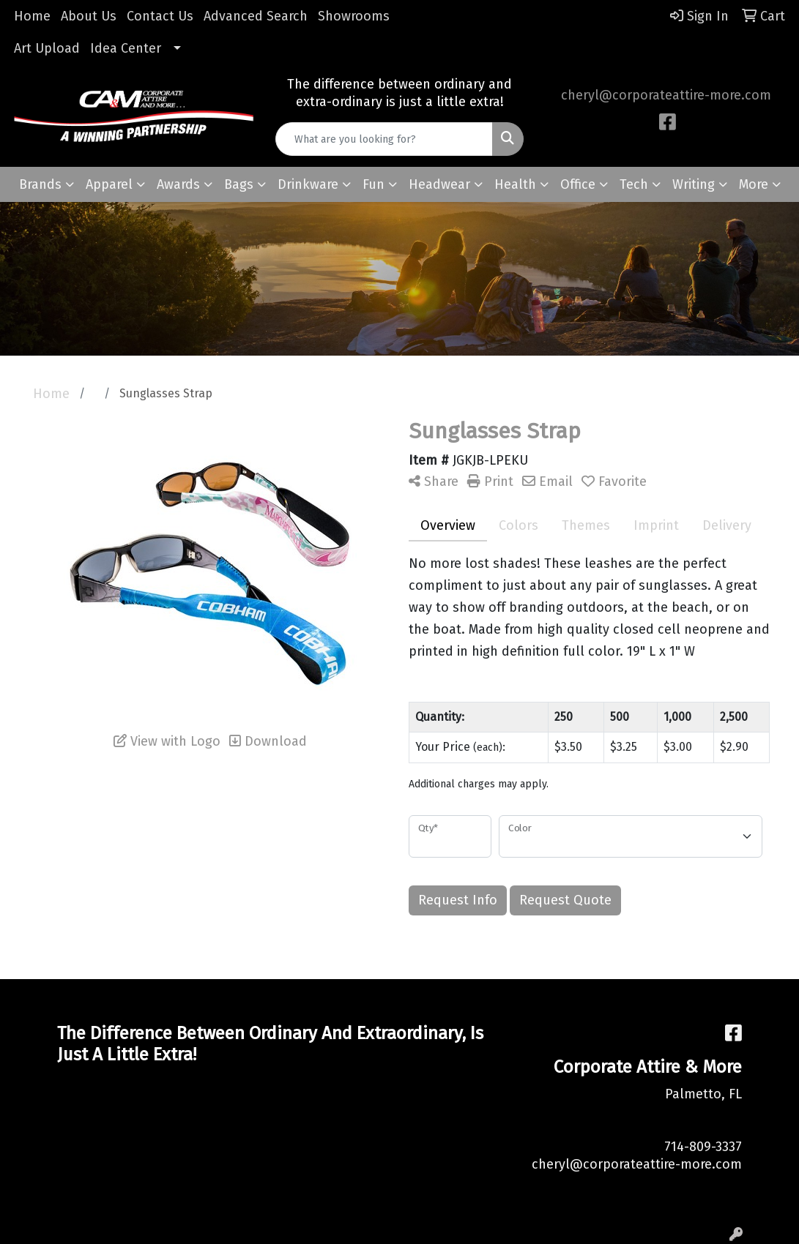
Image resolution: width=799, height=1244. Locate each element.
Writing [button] (693, 184)
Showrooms (354, 16)
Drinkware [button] (308, 184)
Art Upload (47, 48)
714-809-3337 (703, 1147)
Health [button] (515, 184)
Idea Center (125, 48)
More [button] (753, 184)
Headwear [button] (439, 184)
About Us (88, 16)
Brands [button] (40, 184)
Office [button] (577, 184)
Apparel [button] (109, 184)
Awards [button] (178, 184)
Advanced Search (256, 16)
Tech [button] (634, 184)
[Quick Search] (384, 139)
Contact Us (160, 16)
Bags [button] (238, 184)
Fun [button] (373, 184)
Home (32, 16)
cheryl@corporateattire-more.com (666, 95)
